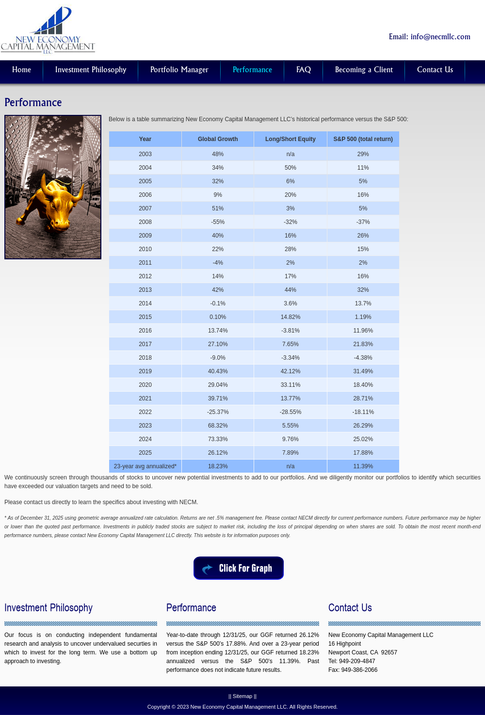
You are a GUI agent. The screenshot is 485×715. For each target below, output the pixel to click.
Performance (252, 70)
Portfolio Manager (179, 70)
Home (21, 70)
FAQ (303, 70)
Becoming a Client (364, 70)
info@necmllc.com (440, 37)
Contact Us (435, 70)
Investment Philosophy (90, 70)
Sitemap (242, 696)
